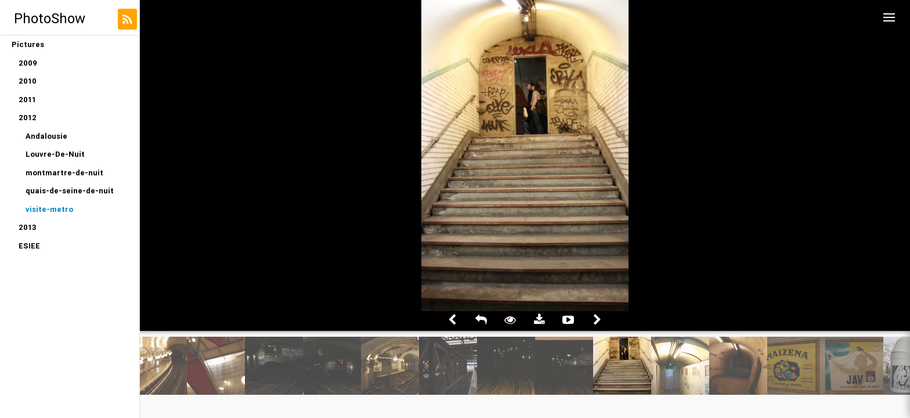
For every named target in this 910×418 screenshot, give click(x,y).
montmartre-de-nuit (64, 173)
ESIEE (29, 246)
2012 (28, 117)
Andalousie (46, 136)
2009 (28, 63)
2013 (28, 227)
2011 (27, 100)
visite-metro (49, 209)
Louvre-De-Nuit (55, 154)
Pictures (28, 44)
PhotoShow (49, 18)
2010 (28, 81)
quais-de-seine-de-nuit (70, 191)
